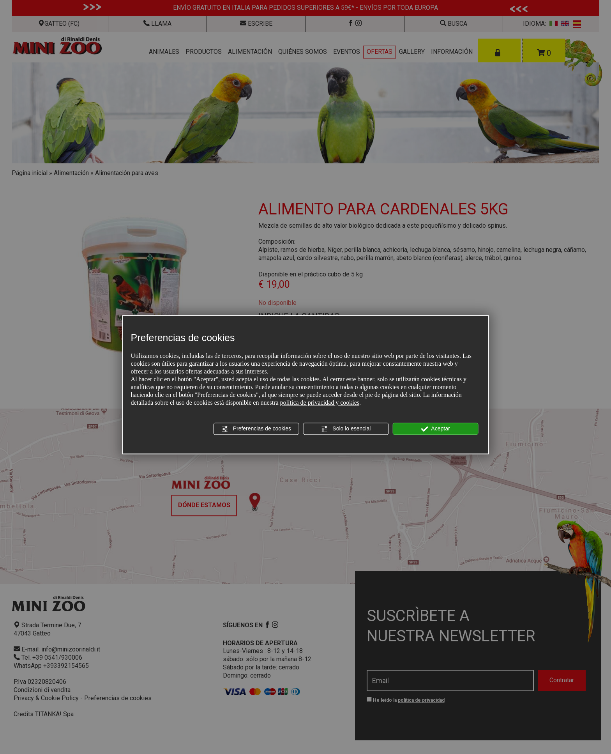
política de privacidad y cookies (319, 402)
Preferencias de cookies (256, 428)
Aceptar (435, 428)
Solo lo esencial (346, 428)
